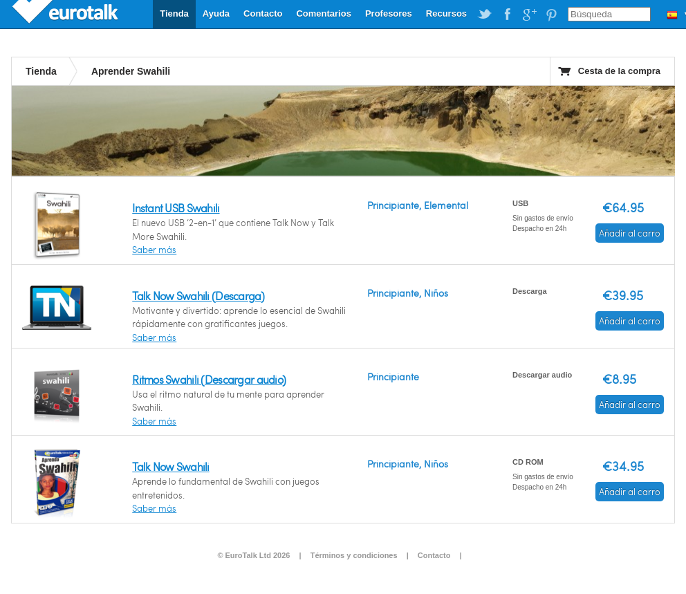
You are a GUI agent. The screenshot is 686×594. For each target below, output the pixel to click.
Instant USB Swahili (175, 208)
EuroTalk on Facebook (507, 14)
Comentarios (323, 13)
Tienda (174, 13)
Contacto (262, 13)
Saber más (154, 249)
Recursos (446, 13)
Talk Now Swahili (170, 466)
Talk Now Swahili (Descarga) (198, 295)
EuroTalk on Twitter (485, 14)
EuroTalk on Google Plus (529, 14)
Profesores (388, 13)
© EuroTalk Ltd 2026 (253, 555)
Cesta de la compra (619, 71)
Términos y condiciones (354, 555)
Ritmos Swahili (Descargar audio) (209, 379)
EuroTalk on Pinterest (551, 14)
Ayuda (216, 13)
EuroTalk (66, 14)
